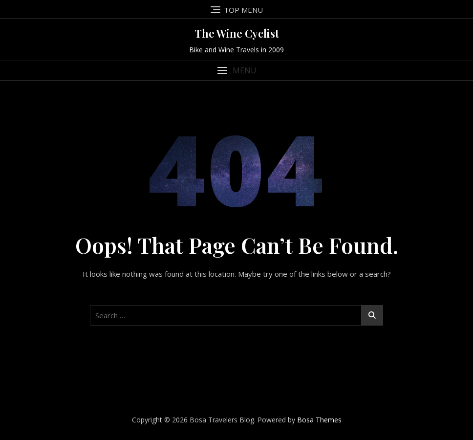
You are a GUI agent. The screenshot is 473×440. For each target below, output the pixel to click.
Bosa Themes (319, 419)
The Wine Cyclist (236, 33)
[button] (236, 70)
